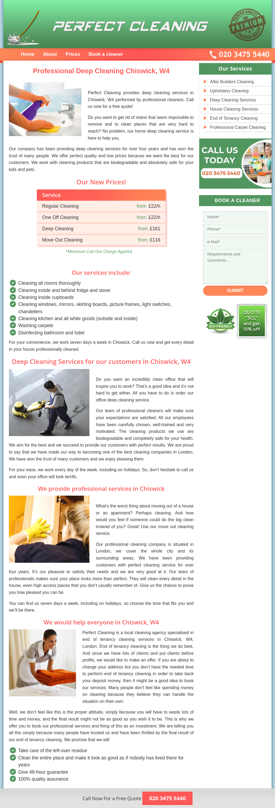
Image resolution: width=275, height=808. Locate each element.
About (50, 54)
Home (27, 54)
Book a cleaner (106, 54)
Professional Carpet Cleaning (238, 127)
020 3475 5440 (167, 798)
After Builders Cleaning (232, 81)
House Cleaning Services (234, 109)
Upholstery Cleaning (229, 91)
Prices (73, 54)
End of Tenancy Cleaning (234, 118)
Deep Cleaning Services (233, 100)
